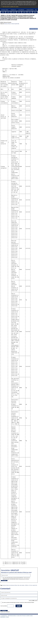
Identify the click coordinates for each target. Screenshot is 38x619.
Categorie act (13, 9)
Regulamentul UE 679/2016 (24, 579)
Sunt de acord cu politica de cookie (9, 6)
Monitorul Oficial (6, 585)
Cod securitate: (4, 605)
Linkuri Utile (19, 615)
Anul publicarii (21, 9)
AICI (20, 4)
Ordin (18, 585)
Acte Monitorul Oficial (13, 585)
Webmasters (3, 617)
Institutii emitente (30, 9)
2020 (35, 12)
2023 (19, 12)
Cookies (31, 615)
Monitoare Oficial (4, 9)
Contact (7, 617)
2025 (8, 12)
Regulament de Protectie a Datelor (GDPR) (24, 1)
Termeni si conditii (25, 615)
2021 (30, 12)
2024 (14, 12)
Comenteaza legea (33, 28)
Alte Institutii (22, 585)
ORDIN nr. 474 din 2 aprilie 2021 (31, 585)
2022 (24, 12)
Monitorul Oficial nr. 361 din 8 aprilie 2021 (11, 23)
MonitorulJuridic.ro (13, 615)
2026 (3, 12)
